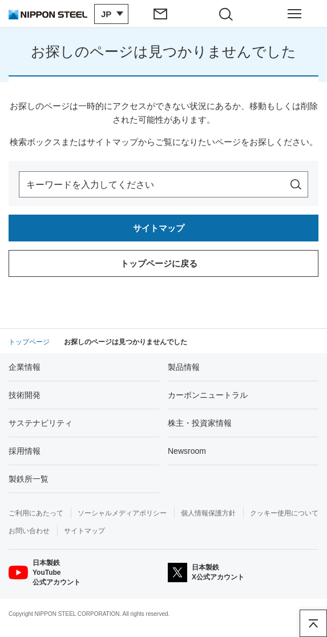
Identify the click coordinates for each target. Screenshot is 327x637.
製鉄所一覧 (29, 478)
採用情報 (25, 450)
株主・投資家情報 (200, 423)
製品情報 (184, 367)
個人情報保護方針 (208, 513)
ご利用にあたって (36, 513)
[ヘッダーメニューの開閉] (294, 13)
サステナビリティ (40, 423)
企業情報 (25, 367)
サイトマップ (84, 531)
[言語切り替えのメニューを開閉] (111, 14)
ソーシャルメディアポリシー (122, 513)
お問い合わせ (29, 531)
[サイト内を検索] (296, 184)
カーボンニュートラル (208, 395)
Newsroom (187, 450)
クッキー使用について (284, 513)
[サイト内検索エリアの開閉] (229, 13)
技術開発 (25, 395)
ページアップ (313, 623)
